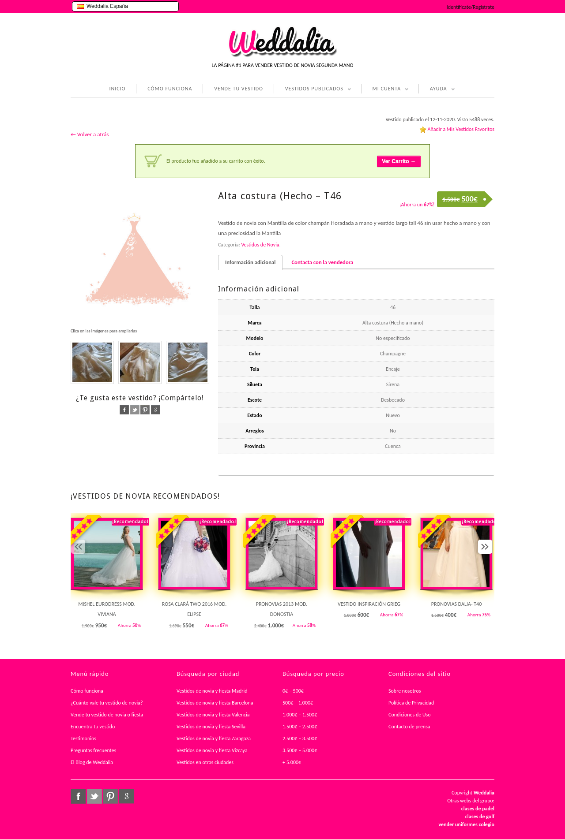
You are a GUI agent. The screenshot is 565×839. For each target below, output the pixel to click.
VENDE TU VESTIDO (238, 89)
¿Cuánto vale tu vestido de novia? (107, 703)
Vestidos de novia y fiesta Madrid (212, 691)
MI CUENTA (385, 89)
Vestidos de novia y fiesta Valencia (213, 715)
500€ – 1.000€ (297, 703)
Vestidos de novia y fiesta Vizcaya (212, 750)
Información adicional (250, 262)
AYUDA (436, 89)
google (155, 409)
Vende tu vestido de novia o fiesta (107, 715)
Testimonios (83, 738)
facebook (124, 409)
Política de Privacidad (411, 703)
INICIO (117, 89)
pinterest (145, 409)
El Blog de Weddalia (92, 762)
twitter (134, 409)
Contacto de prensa (409, 726)
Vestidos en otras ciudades (205, 762)
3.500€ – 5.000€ (299, 750)
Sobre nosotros (404, 691)
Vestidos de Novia (260, 245)
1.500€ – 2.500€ (299, 726)
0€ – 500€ (293, 691)
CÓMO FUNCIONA (169, 89)
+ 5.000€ (291, 762)
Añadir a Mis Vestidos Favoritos (460, 129)
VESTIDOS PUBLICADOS (312, 89)
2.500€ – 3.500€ (299, 738)
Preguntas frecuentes (93, 750)
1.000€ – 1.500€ (299, 715)
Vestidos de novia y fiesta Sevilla (211, 726)
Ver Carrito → (399, 161)
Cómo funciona (87, 691)
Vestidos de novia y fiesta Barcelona (215, 703)
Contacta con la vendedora (322, 262)
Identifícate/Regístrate (470, 7)
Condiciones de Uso (409, 715)
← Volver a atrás (90, 134)
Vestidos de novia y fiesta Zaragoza (214, 738)
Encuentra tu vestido (93, 726)
